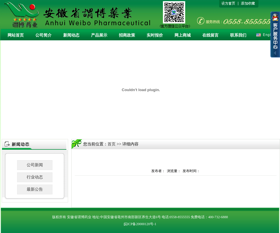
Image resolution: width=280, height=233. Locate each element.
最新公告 (35, 189)
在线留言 (210, 35)
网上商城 (182, 35)
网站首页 (16, 35)
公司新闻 (35, 165)
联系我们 (238, 35)
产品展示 (99, 35)
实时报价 (155, 35)
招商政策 (127, 35)
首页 (112, 144)
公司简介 (43, 35)
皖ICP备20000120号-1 (140, 224)
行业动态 (35, 177)
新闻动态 (71, 35)
